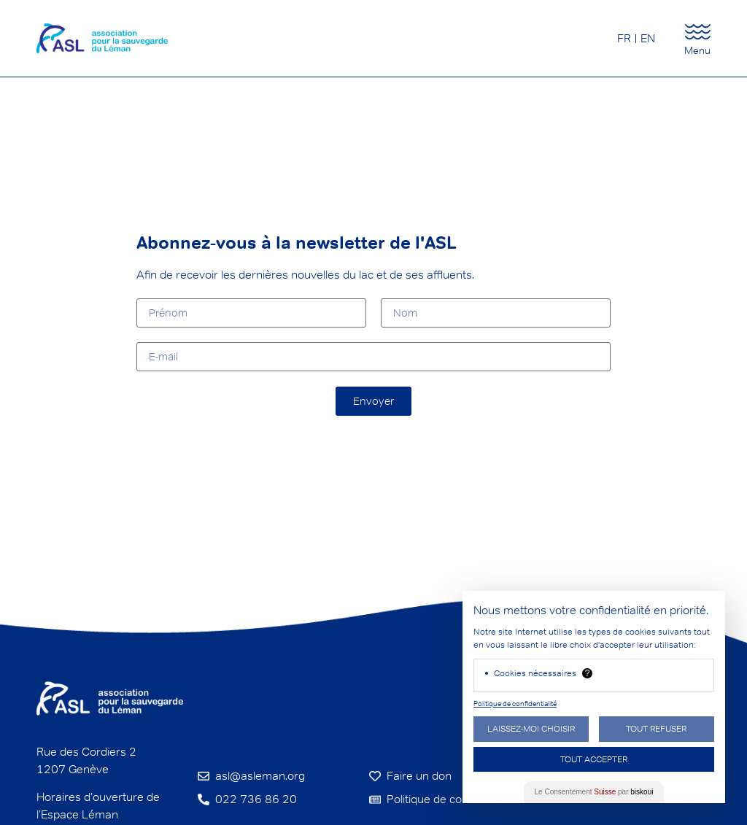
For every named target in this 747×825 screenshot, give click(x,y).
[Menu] (698, 31)
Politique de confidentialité (515, 703)
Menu (697, 50)
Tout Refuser (656, 728)
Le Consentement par (594, 792)
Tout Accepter (593, 759)
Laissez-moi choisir (531, 728)
